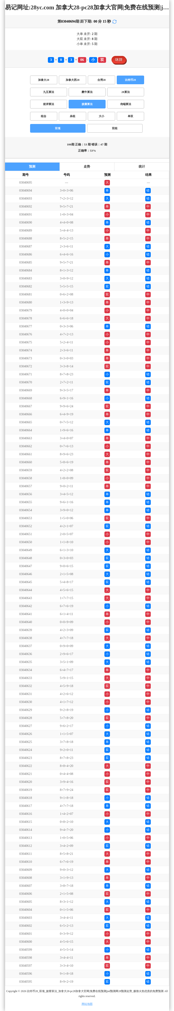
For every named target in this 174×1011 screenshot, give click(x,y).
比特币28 (130, 80)
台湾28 (101, 80)
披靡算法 (87, 104)
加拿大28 (43, 80)
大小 (101, 116)
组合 (43, 116)
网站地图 (87, 1004)
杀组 (72, 116)
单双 (130, 116)
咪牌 (118, 60)
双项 (57, 128)
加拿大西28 (72, 80)
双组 (114, 128)
